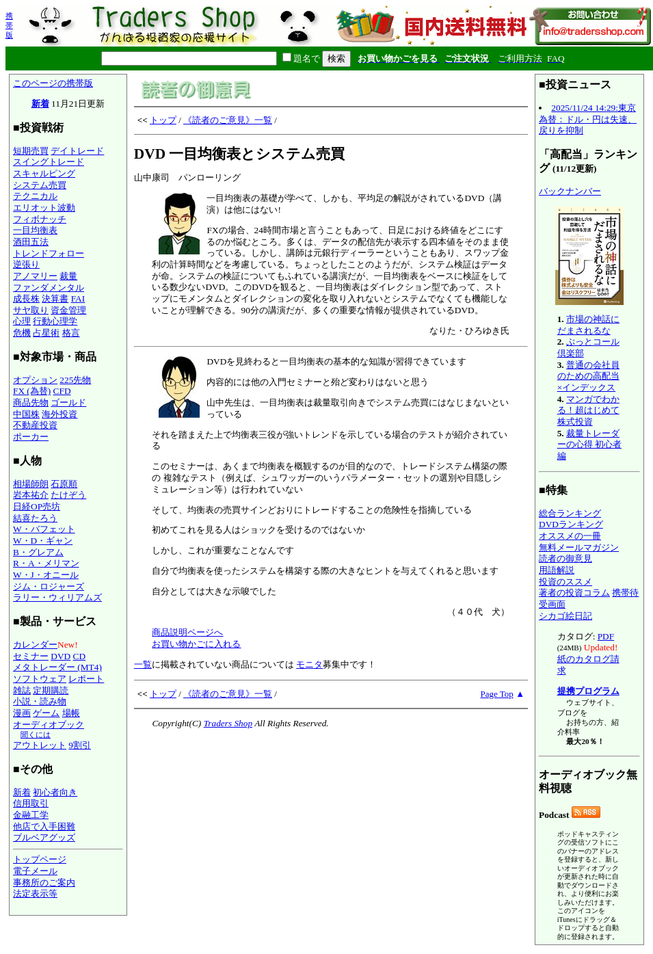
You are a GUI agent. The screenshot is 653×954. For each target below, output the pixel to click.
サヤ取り (31, 310)
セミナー (31, 656)
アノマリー (35, 276)
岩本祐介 (31, 495)
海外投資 (59, 414)
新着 (40, 103)
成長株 (26, 298)
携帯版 (9, 25)
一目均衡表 (35, 230)
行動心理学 (55, 321)
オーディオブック (48, 724)
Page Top (497, 694)
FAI (78, 298)
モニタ (309, 664)
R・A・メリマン (46, 563)
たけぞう (68, 495)
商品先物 (31, 402)
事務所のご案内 (44, 882)
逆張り (26, 264)
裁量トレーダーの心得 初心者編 (589, 444)
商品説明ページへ (187, 632)
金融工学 (31, 815)
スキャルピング (44, 173)
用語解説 (556, 570)
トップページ (39, 859)
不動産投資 (35, 425)
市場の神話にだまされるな (588, 325)
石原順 (64, 484)
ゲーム (46, 713)
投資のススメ (565, 582)
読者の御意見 (565, 558)
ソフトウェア (39, 679)
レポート (86, 679)
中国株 (26, 414)
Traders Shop (228, 723)
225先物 (75, 380)
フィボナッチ (39, 219)
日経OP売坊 (36, 506)
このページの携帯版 (53, 83)
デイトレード (77, 151)
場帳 (71, 713)
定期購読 (50, 690)
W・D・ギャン (42, 540)
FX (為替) (32, 391)
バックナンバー (570, 191)
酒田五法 (31, 242)
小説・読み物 (39, 701)
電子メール (35, 871)
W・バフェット (44, 529)
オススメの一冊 (570, 536)
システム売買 (39, 185)
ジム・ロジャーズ (48, 586)
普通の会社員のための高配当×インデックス (588, 376)
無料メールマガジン (579, 547)
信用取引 (31, 803)
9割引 (79, 745)
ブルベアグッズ (44, 837)
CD (79, 656)
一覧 (143, 664)
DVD (60, 656)
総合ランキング (570, 513)
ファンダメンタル (48, 287)
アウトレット (39, 745)
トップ (163, 120)
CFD (62, 391)
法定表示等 (35, 893)
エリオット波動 (44, 207)
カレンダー (35, 644)
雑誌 (22, 690)
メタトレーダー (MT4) (57, 667)
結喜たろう (35, 518)
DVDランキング (571, 524)
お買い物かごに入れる (196, 644)
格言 (71, 333)
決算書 (55, 298)
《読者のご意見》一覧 (227, 120)
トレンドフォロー (48, 253)
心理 (22, 321)
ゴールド (68, 402)
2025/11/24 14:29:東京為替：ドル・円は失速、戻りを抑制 (588, 119)
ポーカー (31, 437)
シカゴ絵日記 (565, 616)
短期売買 (31, 151)
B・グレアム (38, 552)
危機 (22, 333)
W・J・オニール (46, 575)
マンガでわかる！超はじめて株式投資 (588, 410)
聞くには (36, 734)
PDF (606, 636)
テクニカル (35, 196)
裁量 (68, 276)
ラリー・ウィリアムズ (57, 597)
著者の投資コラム (574, 592)
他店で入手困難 (44, 826)
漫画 (22, 713)
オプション (35, 380)
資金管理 (68, 310)
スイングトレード (48, 162)
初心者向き (55, 792)
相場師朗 (31, 484)
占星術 (46, 333)
